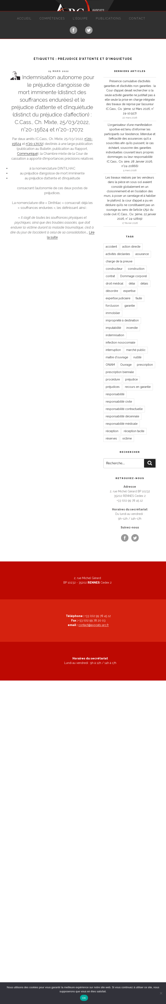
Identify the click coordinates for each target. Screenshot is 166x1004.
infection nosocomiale (120, 342)
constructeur (114, 268)
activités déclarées (118, 254)
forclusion (112, 305)
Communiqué (27, 154)
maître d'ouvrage (117, 357)
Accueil (24, 18)
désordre (112, 291)
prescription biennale (120, 372)
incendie (132, 327)
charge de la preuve (119, 261)
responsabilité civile (119, 401)
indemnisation (115, 335)
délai (132, 283)
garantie (129, 305)
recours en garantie (138, 386)
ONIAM (110, 364)
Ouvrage (126, 364)
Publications (108, 18)
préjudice (131, 379)
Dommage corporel (133, 276)
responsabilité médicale (121, 423)
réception (112, 431)
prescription (145, 364)
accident (111, 246)
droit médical (114, 283)
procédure (113, 379)
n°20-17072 (34, 144)
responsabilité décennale (122, 416)
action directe (131, 246)
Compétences (52, 18)
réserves (111, 438)
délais (144, 283)
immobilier (113, 313)
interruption (113, 350)
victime (127, 438)
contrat (110, 276)
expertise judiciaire (118, 298)
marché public (135, 350)
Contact (137, 18)
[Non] (161, 993)
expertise (129, 291)
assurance (142, 254)
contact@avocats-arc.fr (93, 625)
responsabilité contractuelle (124, 409)
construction (136, 268)
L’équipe (80, 18)
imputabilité (113, 327)
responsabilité (115, 394)
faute (139, 298)
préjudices (113, 386)
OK (84, 997)
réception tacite (134, 431)
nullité (137, 357)
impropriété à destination (122, 320)
